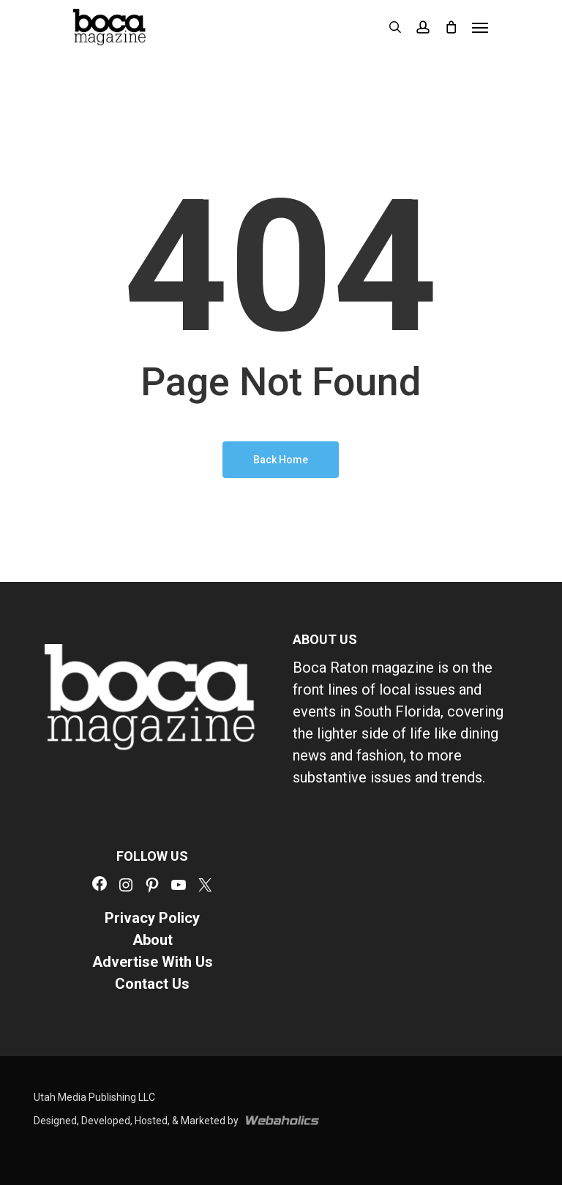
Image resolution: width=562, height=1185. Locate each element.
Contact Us (152, 984)
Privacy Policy (152, 918)
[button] (480, 27)
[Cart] (451, 27)
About (152, 940)
